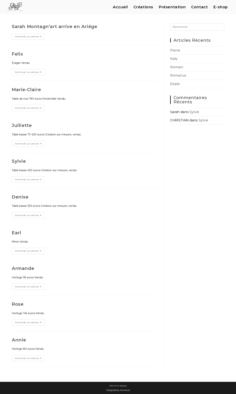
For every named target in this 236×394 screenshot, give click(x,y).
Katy (174, 59)
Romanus (178, 75)
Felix (17, 54)
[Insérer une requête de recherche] (197, 27)
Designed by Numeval (118, 390)
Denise (20, 197)
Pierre (175, 50)
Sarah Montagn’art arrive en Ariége (54, 26)
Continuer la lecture (30, 37)
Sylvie (19, 161)
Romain (176, 67)
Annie (19, 340)
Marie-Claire (26, 89)
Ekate (175, 84)
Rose (17, 304)
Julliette (22, 125)
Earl (16, 232)
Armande (23, 268)
